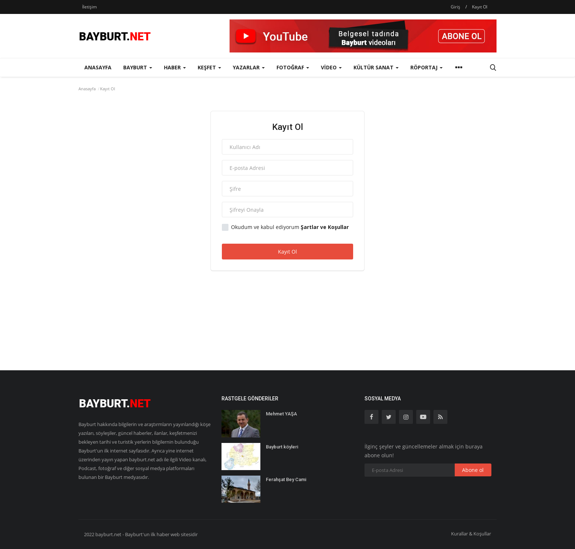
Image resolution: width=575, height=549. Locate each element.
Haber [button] (175, 67)
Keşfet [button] (209, 67)
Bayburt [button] (137, 67)
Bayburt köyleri (282, 447)
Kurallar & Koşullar (471, 533)
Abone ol (473, 469)
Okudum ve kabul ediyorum (285, 227)
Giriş (455, 7)
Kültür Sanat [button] (376, 67)
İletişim (89, 7)
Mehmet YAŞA (281, 414)
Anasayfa (97, 67)
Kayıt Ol (479, 7)
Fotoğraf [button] (292, 67)
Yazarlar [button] (249, 67)
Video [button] (331, 67)
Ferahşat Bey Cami (286, 479)
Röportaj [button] (426, 67)
